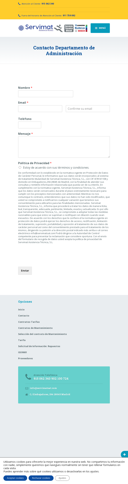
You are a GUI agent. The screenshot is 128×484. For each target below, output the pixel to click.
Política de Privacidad (35, 163)
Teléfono (24, 119)
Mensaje (25, 134)
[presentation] (45, 260)
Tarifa (22, 340)
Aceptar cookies (15, 478)
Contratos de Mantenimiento (35, 328)
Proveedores (25, 358)
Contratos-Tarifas (29, 321)
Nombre (25, 88)
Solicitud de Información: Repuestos (39, 346)
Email (23, 103)
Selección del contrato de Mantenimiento (42, 334)
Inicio (21, 309)
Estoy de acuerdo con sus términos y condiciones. (56, 168)
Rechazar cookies (41, 478)
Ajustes (62, 478)
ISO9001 (22, 352)
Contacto (23, 315)
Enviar (25, 270)
